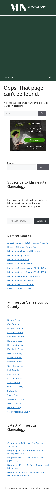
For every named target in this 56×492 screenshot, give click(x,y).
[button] (50, 77)
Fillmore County (15, 332)
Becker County (14, 320)
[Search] (42, 113)
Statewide (12, 390)
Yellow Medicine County (18, 411)
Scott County (13, 382)
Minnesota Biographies (18, 255)
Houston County (15, 345)
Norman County (15, 361)
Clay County (13, 324)
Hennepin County (15, 340)
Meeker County (14, 353)
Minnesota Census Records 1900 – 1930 (26, 272)
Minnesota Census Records (20, 263)
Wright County (14, 407)
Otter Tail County (15, 365)
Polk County (13, 370)
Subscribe (41, 220)
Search (10, 162)
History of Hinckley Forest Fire (21, 247)
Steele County (14, 395)
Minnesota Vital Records (19, 288)
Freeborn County (15, 336)
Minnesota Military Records (20, 284)
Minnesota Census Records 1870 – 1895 (26, 267)
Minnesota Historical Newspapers (23, 276)
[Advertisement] (28, 44)
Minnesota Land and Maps (20, 280)
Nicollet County (14, 357)
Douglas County (15, 328)
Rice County (13, 374)
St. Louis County (15, 386)
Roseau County (14, 378)
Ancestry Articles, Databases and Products (27, 242)
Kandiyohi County (16, 349)
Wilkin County (14, 403)
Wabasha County (15, 399)
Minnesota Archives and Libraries (23, 251)
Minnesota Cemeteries (18, 259)
